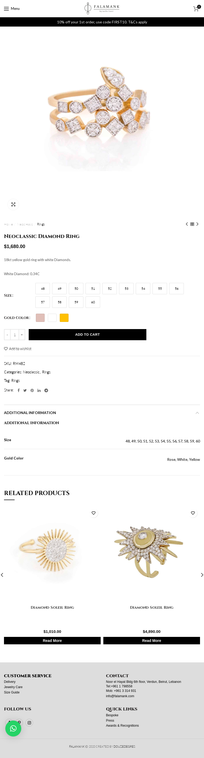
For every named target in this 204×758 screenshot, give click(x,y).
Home (8, 224)
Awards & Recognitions (122, 725)
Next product (197, 224)
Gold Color (16, 317)
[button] (13, 728)
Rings (41, 224)
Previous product (186, 224)
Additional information (30, 412)
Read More (52, 640)
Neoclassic (25, 224)
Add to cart (87, 335)
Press (110, 720)
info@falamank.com (120, 696)
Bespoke (112, 715)
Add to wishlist (20, 349)
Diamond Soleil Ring (52, 607)
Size (8, 295)
